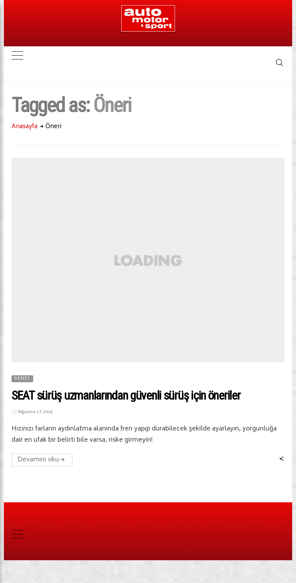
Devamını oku (42, 459)
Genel (22, 378)
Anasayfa (24, 127)
